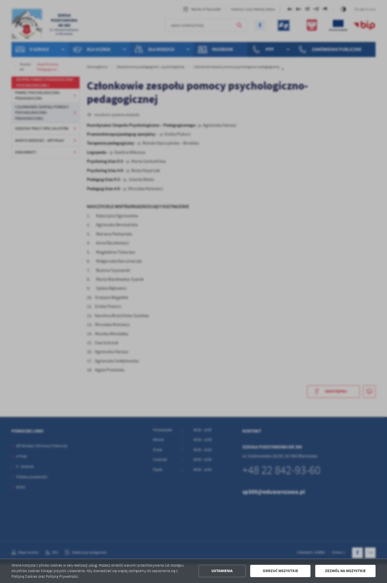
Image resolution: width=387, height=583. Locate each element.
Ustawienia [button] (222, 570)
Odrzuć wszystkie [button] (280, 570)
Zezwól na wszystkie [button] (345, 570)
